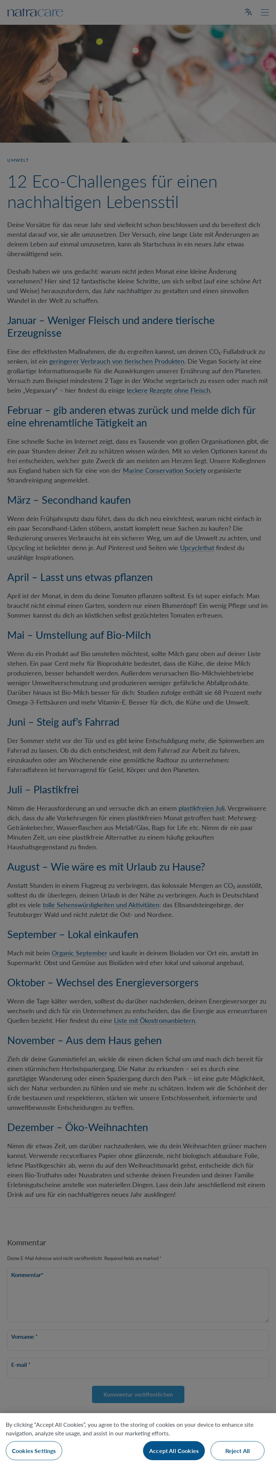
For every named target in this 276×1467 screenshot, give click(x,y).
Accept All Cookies (174, 1450)
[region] (138, 1440)
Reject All (237, 1450)
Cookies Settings (34, 1450)
